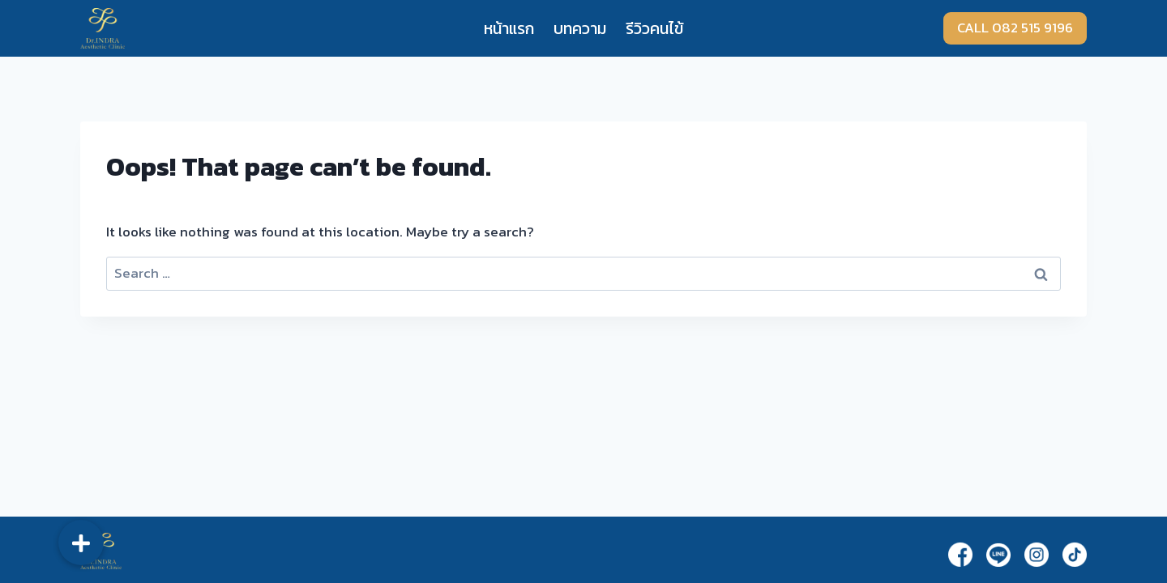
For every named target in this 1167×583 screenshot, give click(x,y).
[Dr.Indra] (102, 28)
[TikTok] (1074, 554)
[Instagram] (1036, 554)
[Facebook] (960, 554)
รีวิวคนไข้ (654, 28)
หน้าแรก (509, 28)
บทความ (580, 28)
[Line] (998, 555)
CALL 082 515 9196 (1015, 27)
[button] (81, 542)
